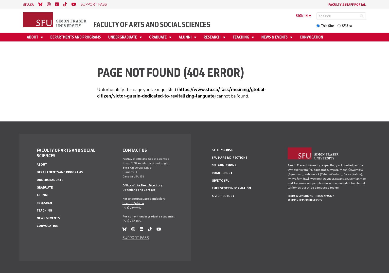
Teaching (241, 37)
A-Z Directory (223, 196)
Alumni (185, 37)
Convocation (311, 37)
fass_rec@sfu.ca (133, 203)
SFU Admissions (224, 165)
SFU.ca (347, 26)
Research (212, 37)
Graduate (158, 37)
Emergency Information (231, 188)
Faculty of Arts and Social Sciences (151, 24)
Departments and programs (75, 37)
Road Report (222, 173)
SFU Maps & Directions (229, 158)
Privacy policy (324, 195)
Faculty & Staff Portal (347, 4)
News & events (274, 37)
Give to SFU (221, 180)
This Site (327, 26)
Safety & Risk (222, 150)
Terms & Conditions (300, 195)
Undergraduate (123, 37)
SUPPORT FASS (94, 4)
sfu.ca (28, 4)
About (33, 37)
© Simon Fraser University (305, 200)
